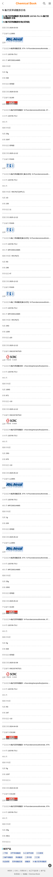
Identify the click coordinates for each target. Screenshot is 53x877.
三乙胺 (37, 857)
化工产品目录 (33, 871)
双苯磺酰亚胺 (17, 861)
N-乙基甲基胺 (28, 853)
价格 (13, 18)
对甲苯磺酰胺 (16, 853)
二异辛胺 (28, 857)
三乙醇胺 (39, 853)
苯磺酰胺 (19, 857)
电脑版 (25, 874)
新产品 (43, 871)
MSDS (10, 871)
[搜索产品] (44, 3)
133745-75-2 (35, 16)
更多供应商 (24, 16)
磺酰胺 (27, 861)
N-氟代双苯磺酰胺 (11, 16)
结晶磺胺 (6, 861)
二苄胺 (5, 853)
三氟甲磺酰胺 (8, 857)
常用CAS (23, 871)
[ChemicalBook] (26, 3)
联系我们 (17, 874)
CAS (16, 871)
